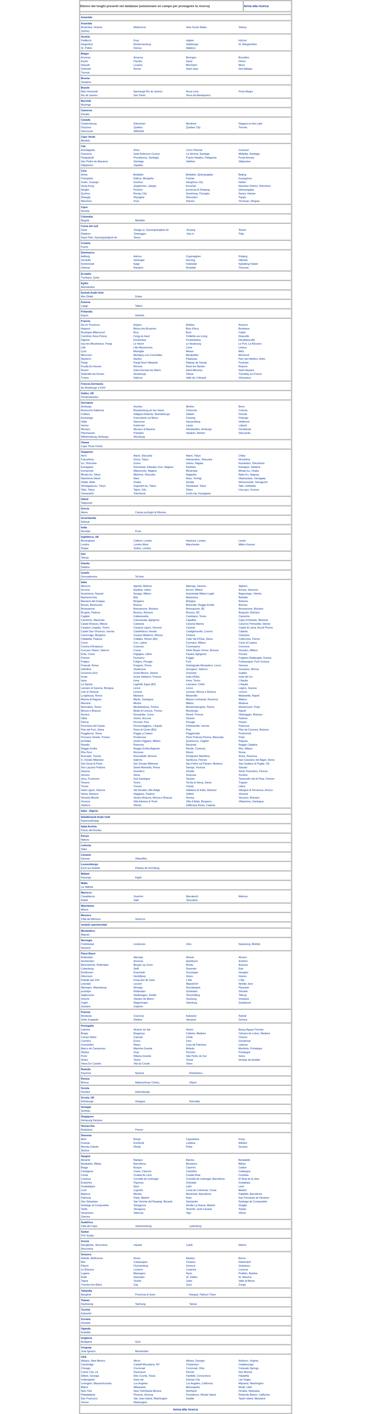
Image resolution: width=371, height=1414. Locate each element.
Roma (241, 752)
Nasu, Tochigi (194, 478)
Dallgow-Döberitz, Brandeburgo (151, 414)
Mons (241, 65)
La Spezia (87, 684)
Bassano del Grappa (93, 601)
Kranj (241, 1139)
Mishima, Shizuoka (144, 474)
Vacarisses (87, 1212)
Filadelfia (243, 1375)
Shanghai (139, 197)
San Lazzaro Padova (93, 767)
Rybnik (242, 1015)
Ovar (136, 1052)
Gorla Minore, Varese (145, 672)
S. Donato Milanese (92, 759)
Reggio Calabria (247, 744)
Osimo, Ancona (142, 718)
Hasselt (85, 65)
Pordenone (139, 737)
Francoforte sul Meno (145, 417)
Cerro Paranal (194, 150)
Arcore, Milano (194, 589)
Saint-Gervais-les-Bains (147, 370)
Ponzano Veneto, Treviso (95, 737)
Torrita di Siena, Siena (199, 782)
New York (86, 1390)
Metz (241, 351)
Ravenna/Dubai (90, 820)
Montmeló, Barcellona (198, 1193)
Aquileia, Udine (142, 589)
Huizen (242, 976)
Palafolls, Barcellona (250, 1193)
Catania (242, 631)
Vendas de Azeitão (249, 1059)
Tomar (189, 1059)
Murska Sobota (89, 1146)
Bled (83, 1139)
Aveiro (189, 1029)
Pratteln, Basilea (247, 1273)
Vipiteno (85, 805)
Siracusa (191, 774)
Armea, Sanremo (248, 589)
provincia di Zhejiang (198, 189)
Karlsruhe (139, 425)
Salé (136, 900)
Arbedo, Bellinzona (92, 1258)
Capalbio (191, 620)
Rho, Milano (245, 748)
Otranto (190, 718)
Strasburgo (139, 373)
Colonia (242, 410)
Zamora (85, 1216)
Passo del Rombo (91, 830)
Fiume (84, 246)
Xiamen (190, 201)
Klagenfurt (87, 44)
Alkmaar (138, 957)
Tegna (84, 1280)
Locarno (138, 1269)
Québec (138, 127)
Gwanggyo (140, 233)
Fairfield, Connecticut (198, 1375)
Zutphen (138, 1006)
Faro (188, 1040)
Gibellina (86, 669)
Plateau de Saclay (196, 362)
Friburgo (243, 417)
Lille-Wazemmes (143, 347)
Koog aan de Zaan (144, 979)
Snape (84, 548)
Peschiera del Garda (93, 725)
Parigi (84, 362)
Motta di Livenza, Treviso (147, 710)
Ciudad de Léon (142, 1175)
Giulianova (139, 669)
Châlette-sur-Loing (197, 336)
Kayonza (86, 1073)
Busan (242, 229)
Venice (85, 1402)
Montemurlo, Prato (249, 706)
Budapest (86, 1341)
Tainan (193, 1304)
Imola (84, 676)
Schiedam (192, 991)
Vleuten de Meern (143, 998)
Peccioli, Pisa (141, 722)
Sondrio (242, 774)
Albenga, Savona (196, 586)
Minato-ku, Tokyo (91, 474)
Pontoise (243, 362)
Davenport (140, 1372)
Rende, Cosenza (195, 748)
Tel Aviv (139, 576)
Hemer (85, 425)
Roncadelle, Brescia (145, 756)
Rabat (84, 900)
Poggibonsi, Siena (91, 733)
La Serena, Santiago (198, 153)
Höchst (242, 40)
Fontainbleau (193, 339)
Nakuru (85, 839)
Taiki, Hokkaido (247, 485)
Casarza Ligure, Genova (147, 627)
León (84, 1190)
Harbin (242, 182)
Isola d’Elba (192, 676)
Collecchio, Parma (249, 638)
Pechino (138, 189)
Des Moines (245, 1372)
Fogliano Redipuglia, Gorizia (254, 657)
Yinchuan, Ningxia (248, 201)
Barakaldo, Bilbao (91, 1163)
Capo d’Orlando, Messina (253, 620)
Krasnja (85, 1142)
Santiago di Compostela (95, 1205)
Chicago (85, 1368)
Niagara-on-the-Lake (250, 123)
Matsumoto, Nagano (145, 470)
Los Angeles (141, 1383)
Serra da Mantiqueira (198, 95)
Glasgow (140, 1101)
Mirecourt (86, 355)
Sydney (85, 31)
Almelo (190, 957)
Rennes (137, 366)
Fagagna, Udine (142, 654)
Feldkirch (86, 40)
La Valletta (87, 886)
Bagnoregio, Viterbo (249, 593)
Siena (136, 774)
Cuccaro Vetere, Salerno (95, 650)
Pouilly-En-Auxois (91, 366)
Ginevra (190, 1265)
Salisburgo (192, 44)
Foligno (85, 661)
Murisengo (192, 710)
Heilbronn (244, 421)
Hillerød (242, 260)
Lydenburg (195, 1226)
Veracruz (140, 919)
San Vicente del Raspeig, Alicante (152, 1201)
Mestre (137, 703)
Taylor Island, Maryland (251, 1398)
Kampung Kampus (91, 1120)
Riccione (138, 752)
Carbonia (138, 623)
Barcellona (139, 1163)
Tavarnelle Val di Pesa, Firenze (256, 778)
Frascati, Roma (90, 665)
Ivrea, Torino (193, 680)
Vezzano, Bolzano (248, 797)
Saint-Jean (192, 68)
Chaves (242, 1037)
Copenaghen (193, 256)
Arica (136, 150)
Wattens (190, 48)
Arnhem (243, 961)
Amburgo (86, 406)
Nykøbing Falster (248, 263)
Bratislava (86, 1129)
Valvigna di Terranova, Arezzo (255, 790)
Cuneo (137, 650)
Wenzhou (86, 201)
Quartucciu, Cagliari (197, 740)
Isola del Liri (245, 676)
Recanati (191, 744)
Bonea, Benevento (91, 604)
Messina (86, 703)
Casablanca (88, 896)
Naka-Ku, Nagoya (248, 474)
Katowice (191, 1015)
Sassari (242, 767)
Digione (85, 339)
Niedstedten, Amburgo (199, 429)
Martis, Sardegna (143, 699)
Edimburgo (87, 1101)
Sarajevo (86, 82)
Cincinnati (139, 1368)
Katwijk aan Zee (90, 979)
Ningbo (85, 189)
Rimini (189, 752)
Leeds (242, 540)
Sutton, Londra (141, 548)
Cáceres (191, 1167)
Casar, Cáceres (142, 1171)
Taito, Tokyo (88, 489)
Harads (138, 1244)
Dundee (85, 1091)
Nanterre (86, 358)
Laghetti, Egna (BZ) (144, 684)
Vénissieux (244, 377)
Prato (241, 737)
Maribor (242, 1142)
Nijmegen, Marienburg (93, 987)
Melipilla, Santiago (249, 153)
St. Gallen (191, 1277)
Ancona (85, 589)
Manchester (192, 544)
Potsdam (138, 432)
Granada (191, 1182)
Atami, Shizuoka (142, 455)
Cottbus (85, 414)
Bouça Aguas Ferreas (251, 1029)
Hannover (139, 421)
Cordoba (243, 1175)
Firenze (85, 657)
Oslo (189, 944)
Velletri (190, 793)
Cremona (243, 646)
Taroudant (192, 900)
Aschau (137, 406)
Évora (136, 1040)
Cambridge (87, 1364)
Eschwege (87, 417)
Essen (84, 61)
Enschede (139, 972)
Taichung (140, 1304)
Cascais (138, 1037)
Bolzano (243, 601)
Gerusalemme (89, 576)
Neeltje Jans (245, 983)
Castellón (191, 1171)
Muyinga (86, 104)
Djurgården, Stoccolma (94, 1244)
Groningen (192, 972)
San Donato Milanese (145, 763)
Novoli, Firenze (194, 714)
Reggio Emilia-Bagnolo (146, 748)
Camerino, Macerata (93, 620)
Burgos (137, 1167)
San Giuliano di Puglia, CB (253, 763)
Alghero (242, 586)
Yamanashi (87, 493)
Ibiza (136, 1186)
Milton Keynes (246, 544)
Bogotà (85, 220)
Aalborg (85, 256)
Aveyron (243, 324)
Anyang (190, 229)
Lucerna (243, 1269)
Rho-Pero (86, 752)
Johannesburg (143, 1226)
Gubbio (242, 672)
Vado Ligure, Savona (93, 790)
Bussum (243, 964)
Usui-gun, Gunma (248, 489)
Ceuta (84, 1175)
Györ (138, 1341)
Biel (83, 1261)
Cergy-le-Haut (141, 336)
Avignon (85, 328)
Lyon (83, 351)
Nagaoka (191, 474)
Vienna (137, 48)
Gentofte (86, 260)
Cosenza (138, 646)
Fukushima (87, 459)
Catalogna (244, 1171)
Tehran (85, 557)
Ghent (242, 61)
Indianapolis (88, 1379)
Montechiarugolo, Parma (200, 706)
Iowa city (139, 1379)
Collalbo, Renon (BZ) (145, 638)
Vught (84, 1002)
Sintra (84, 1059)
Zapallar (138, 165)
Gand (189, 61)
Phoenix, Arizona (143, 1394)
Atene (84, 512)
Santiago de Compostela (252, 1201)
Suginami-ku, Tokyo (144, 485)
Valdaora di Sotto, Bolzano (201, 790)
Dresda (242, 414)
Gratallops (244, 1182)
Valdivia (190, 161)
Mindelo (85, 140)
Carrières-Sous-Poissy (94, 336)
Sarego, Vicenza (195, 767)
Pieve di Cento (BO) (145, 729)
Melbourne (139, 27)
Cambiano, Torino (196, 616)
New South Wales (196, 27)
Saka (84, 849)
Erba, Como (88, 654)
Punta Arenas (246, 157)
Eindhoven (87, 972)
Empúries (86, 1182)
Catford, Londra (142, 540)
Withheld (139, 131)
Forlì (188, 661)
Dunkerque (139, 339)
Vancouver (87, 131)
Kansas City (193, 1379)
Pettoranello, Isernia (197, 725)
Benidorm (191, 1163)
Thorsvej (243, 267)
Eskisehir (86, 1313)
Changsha (87, 178)
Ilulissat (85, 521)
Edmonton (140, 123)
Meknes (243, 896)
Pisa (188, 729)
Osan (84, 229)
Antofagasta (88, 150)
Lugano (85, 1273)
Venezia (243, 793)
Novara (85, 714)
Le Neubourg (193, 343)
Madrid (242, 1190)
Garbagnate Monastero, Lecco (203, 665)
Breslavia (86, 1015)
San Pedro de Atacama (94, 161)
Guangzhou (245, 178)
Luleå (189, 1244)
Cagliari (85, 616)
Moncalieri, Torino (91, 706)
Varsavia (191, 1019)
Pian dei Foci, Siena (92, 729)
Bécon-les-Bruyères (144, 328)
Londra (85, 544)
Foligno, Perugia (142, 661)
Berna (241, 1258)
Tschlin (137, 1280)
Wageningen (140, 1002)
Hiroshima (244, 459)
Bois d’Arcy (192, 328)
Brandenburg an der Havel (148, 410)
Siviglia (242, 1205)
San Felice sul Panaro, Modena (204, 763)
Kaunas (85, 858)
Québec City (193, 127)
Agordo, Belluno (142, 586)
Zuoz (189, 1284)
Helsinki (139, 315)
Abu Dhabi (87, 296)
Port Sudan (87, 1235)
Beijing (242, 174)
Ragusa (242, 740)
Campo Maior (89, 1037)
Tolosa (190, 373)
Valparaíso (87, 165)
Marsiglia (138, 351)
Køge (136, 263)
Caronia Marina (195, 623)
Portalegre (244, 1052)
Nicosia (85, 210)
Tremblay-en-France (250, 373)
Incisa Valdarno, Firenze (147, 676)
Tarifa (84, 1209)
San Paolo (139, 95)
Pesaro (242, 722)
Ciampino (243, 635)
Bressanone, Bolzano (145, 608)
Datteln (190, 414)
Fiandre (137, 61)
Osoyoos (86, 127)
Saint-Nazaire (246, 370)
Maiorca (85, 1193)
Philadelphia (88, 1394)
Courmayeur (193, 646)
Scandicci (139, 771)
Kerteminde (87, 263)
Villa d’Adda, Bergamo (199, 801)
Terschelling (193, 995)
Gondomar (244, 1040)
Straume (86, 947)
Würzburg (139, 436)
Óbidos (85, 1052)
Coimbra (86, 1040)
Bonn (241, 406)
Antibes (190, 324)
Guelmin (138, 896)
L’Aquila (243, 680)
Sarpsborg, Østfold (249, 944)
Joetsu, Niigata (194, 463)
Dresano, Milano (247, 650)
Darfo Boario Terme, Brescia (202, 650)
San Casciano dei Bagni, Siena (256, 759)
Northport (191, 1390)
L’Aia (189, 979)
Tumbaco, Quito (90, 277)
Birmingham (88, 540)
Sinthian (85, 1110)
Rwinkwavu (196, 1073)
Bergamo (138, 601)
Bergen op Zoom (143, 964)
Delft (136, 968)
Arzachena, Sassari (92, 593)
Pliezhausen (88, 432)
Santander (192, 1201)
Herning (190, 260)
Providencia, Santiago (146, 157)
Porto (84, 1056)
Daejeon (86, 233)
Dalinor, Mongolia (143, 178)
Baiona (190, 1159)
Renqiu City (140, 193)
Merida (137, 1193)
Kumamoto (87, 470)
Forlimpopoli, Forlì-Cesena (253, 661)
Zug (135, 1284)
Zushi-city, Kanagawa (198, 493)
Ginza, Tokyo (140, 459)
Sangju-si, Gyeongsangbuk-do (151, 229)
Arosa (136, 1258)
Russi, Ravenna (247, 756)
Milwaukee (140, 1387)
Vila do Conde (141, 1063)
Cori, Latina (140, 642)
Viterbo (137, 805)
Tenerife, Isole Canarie (199, 1209)
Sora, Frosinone (90, 778)
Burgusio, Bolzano (249, 612)
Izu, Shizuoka (89, 463)
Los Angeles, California (199, 1383)
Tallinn (138, 305)
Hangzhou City (194, 182)
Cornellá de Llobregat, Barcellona (205, 1178)
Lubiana (190, 1142)
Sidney (242, 27)
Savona (85, 771)
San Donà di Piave (91, 763)
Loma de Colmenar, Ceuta (201, 1190)
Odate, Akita (88, 482)
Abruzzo (85, 586)
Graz (136, 40)
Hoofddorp (139, 976)
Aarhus (137, 256)
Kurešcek (138, 1142)
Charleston (192, 1364)
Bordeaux (244, 328)
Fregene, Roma (142, 665)
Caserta (190, 627)
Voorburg (191, 998)
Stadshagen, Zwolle (144, 995)
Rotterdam (87, 957)
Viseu (189, 1063)
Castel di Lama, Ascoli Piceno (255, 627)
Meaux (190, 351)
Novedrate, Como (143, 714)
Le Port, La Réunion (250, 343)
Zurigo (242, 1284)
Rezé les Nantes (195, 366)
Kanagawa (87, 467)
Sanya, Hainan (247, 193)
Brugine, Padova (90, 612)
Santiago (138, 161)
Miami (84, 1387)
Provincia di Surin (145, 1294)
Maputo (85, 934)
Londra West (140, 544)
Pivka (189, 1146)
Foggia (190, 657)
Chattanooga (245, 1364)
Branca (137, 604)
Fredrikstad (87, 944)
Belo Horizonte (89, 91)
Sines (241, 1056)
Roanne (243, 366)
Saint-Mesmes (194, 370)
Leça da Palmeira (196, 1044)
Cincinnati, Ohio (195, 1368)
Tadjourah (86, 502)
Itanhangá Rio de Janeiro (148, 91)
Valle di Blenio (246, 1280)
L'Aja (241, 979)
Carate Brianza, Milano (94, 623)
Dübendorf (244, 1261)
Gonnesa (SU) (89, 672)
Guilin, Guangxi (90, 182)
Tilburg (242, 995)
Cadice (242, 1167)
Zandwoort (244, 1002)
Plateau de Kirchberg (147, 868)
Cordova (86, 1178)
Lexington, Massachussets (96, 1383)
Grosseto (191, 672)
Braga (84, 1033)
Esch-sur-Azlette (90, 868)
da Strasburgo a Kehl (93, 387)
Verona (190, 797)
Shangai (85, 197)
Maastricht (192, 983)
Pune (138, 531)
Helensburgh (142, 1091)
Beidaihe (138, 174)
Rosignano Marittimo (198, 756)
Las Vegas (244, 1379)
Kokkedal (191, 263)
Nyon (189, 1273)
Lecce (136, 688)
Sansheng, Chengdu (198, 193)
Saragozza (139, 1205)
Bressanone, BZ (195, 608)
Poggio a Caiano (143, 733)
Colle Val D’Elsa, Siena (199, 638)
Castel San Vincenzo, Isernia (97, 631)
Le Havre (138, 343)
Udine (241, 786)
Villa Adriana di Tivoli (145, 801)
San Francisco (89, 1398)
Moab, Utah (245, 1387)
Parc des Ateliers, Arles (251, 358)
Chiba (241, 455)
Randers (138, 267)
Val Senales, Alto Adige (146, 790)
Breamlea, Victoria (91, 27)
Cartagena (87, 1171)
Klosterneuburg (142, 44)
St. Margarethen (247, 44)
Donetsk (85, 1322)
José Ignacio (88, 1351)
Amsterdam (87, 961)
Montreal (191, 123)
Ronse (137, 68)
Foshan (190, 178)
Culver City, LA (89, 1372)
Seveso (85, 774)
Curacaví (243, 150)
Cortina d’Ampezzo (92, 646)
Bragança (139, 1033)
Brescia (242, 604)
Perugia (190, 722)
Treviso (137, 786)
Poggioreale (193, 733)
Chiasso (190, 1261)
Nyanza (139, 1073)
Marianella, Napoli (248, 695)
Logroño (138, 1190)
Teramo (85, 782)
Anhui (84, 174)
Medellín (140, 220)
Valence (138, 377)
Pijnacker (243, 987)
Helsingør (139, 260)
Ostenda (86, 68)
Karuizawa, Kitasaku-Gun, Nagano (153, 467)
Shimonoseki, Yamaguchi (253, 482)
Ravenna (138, 744)
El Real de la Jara (248, 1178)
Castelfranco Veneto (145, 631)
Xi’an (136, 201)
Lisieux (242, 347)
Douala (85, 114)
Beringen (191, 57)
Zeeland (85, 1006)
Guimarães (87, 1044)
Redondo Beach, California (253, 1394)
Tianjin (242, 197)
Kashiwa (191, 467)
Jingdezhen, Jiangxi (144, 185)
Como (84, 642)
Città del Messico (91, 919)
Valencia (138, 1212)
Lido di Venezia (90, 691)
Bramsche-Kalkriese (92, 410)
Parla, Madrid (141, 1197)
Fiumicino (139, 657)
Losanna (191, 1269)
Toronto (242, 127)
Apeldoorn (192, 961)
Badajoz (138, 1159)
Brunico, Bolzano (143, 612)
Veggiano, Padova (144, 793)
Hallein (190, 40)
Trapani (242, 782)
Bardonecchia (89, 597)
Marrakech (192, 896)
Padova (242, 718)
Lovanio (138, 65)
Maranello (191, 695)
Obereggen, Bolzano (250, 714)
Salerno (137, 759)
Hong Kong (87, 185)
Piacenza (243, 725)
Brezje (137, 1139)
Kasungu (86, 877)
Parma (84, 722)
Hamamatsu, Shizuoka (199, 459)
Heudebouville (246, 339)
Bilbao (242, 1163)
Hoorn (189, 976)
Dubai (138, 296)
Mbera (84, 909)
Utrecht (85, 998)
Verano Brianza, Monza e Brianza (152, 797)
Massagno (139, 1273)
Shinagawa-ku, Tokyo (93, 485)
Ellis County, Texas (144, 1375)
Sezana (242, 1146)
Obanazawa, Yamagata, (252, 478)
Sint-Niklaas (245, 68)
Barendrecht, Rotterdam (95, 964)
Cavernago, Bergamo (93, 635)
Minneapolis (193, 1387)
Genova (243, 665)
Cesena (190, 635)
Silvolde (243, 991)
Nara (136, 478)
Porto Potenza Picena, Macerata (204, 737)
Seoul (137, 237)
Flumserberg (140, 1265)
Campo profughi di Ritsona (150, 512)
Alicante (85, 1159)
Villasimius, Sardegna (251, 801)
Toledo (242, 1209)
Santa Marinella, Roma (146, 767)
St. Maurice (245, 1277)
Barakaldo (244, 1159)
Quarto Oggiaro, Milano (146, 740)
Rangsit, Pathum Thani (202, 1294)
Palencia (86, 1197)
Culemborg (87, 968)
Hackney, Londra (195, 540)
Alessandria (87, 287)
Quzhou (85, 193)
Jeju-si (190, 233)
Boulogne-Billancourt (93, 332)
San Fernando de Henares (253, 1197)
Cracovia (138, 1015)
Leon (241, 1186)
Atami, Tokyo (193, 455)
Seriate (190, 771)
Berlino (190, 406)
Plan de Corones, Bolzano (253, 729)
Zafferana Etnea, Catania (200, 805)
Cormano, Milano (196, 642)
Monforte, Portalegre (250, 1048)
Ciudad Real (193, 1175)
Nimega (137, 987)
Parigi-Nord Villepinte (145, 362)
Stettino (137, 1019)
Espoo (84, 315)
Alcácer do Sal (141, 1029)
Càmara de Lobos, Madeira (254, 1033)
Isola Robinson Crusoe (146, 153)
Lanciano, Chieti (195, 684)
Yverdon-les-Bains (91, 1284)
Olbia (84, 718)
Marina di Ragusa (91, 699)
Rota (188, 1197)
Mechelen (191, 65)
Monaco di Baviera (144, 429)
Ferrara (242, 654)
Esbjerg (242, 256)
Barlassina (192, 597)
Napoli (242, 710)
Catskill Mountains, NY (147, 1364)
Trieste (190, 786)
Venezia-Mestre (90, 797)
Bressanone (88, 608)
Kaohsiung (87, 1304)
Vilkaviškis (141, 858)
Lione (189, 347)
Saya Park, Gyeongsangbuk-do (99, 237)
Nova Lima (192, 91)
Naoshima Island (90, 478)
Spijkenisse (87, 995)
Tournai (85, 72)
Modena (243, 703)
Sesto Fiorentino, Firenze (253, 771)
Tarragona (139, 1209)
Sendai (190, 482)
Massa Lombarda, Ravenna (202, 699)
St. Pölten (86, 48)
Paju (241, 233)
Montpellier (192, 355)
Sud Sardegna (141, 778)
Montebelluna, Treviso (146, 706)
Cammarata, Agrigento (146, 620)
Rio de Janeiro (89, 95)
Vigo (188, 1212)
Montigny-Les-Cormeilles (147, 355)
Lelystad (86, 983)
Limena (137, 691)
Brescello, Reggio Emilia (200, 604)
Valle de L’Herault (196, 377)
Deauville (243, 336)
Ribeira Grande (142, 1056)
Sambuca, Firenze (196, 759)
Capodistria (192, 1139)
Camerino (244, 616)
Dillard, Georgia (90, 1375)
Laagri (84, 305)
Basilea (190, 1258)
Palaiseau (191, 358)
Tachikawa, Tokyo (196, 485)
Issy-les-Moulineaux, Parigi (96, 343)
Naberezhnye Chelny (147, 1082)
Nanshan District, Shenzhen (254, 185)
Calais (242, 332)
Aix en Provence (90, 324)
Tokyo (189, 489)
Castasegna (140, 1261)
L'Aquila (243, 684)
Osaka (137, 482)
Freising (190, 417)
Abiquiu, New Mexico (93, 1360)
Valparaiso (244, 161)
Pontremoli (244, 733)
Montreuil (243, 355)
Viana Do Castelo (91, 1063)
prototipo (86, 740)
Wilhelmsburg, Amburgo (95, 436)
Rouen (84, 370)
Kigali (138, 877)
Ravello (85, 744)
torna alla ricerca (256, 6)
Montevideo (142, 1351)
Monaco (85, 429)
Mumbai (85, 531)
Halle (84, 421)
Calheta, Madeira (196, 1033)
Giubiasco (244, 1265)
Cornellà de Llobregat (145, 1178)
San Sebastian (89, 1201)
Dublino (85, 567)
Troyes (85, 377)
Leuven (137, 983)
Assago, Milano (142, 593)
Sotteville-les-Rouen (92, 373)
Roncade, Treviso (91, 756)
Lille (83, 347)
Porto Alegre (246, 91)
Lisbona (85, 1029)
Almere (242, 957)
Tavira (136, 1059)
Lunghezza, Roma (91, 695)
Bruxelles (243, 57)
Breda (189, 964)
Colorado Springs (248, 1368)
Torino (137, 782)
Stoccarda (244, 432)
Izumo (137, 463)
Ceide (189, 1037)
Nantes (137, 358)
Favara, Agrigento (196, 654)
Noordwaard (193, 987)
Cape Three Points (92, 446)
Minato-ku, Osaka (248, 470)
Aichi (84, 455)
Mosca (84, 1082)
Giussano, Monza (248, 669)
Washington (140, 1402)
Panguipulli (87, 157)
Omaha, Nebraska (249, 1390)
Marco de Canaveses (93, 1048)
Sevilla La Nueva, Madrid (200, 1205)
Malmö (242, 1244)
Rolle (84, 1277)
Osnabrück (244, 429)
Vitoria (242, 1212)
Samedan (139, 1277)
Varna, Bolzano (89, 793)
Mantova (138, 695)
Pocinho (190, 1052)
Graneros (86, 153)
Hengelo (243, 972)
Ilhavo (136, 1044)
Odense (85, 267)
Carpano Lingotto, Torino (95, 627)
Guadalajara (88, 1186)
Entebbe (86, 1332)
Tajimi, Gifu (139, 489)
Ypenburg (191, 1002)
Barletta (242, 597)
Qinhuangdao (246, 189)
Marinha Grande (142, 1048)
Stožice (85, 1150)
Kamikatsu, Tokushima (251, 463)
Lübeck (242, 425)
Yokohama (139, 493)
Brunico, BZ (192, 612)
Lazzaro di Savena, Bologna (97, 688)
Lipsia (189, 425)
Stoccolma (87, 1248)
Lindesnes (139, 944)
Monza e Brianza (91, 710)
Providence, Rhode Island (201, 1394)
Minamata (191, 470)
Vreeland (243, 998)
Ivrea (136, 680)
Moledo (190, 1048)
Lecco (189, 688)
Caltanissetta (141, 616)
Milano (190, 703)
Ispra (84, 680)
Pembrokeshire (89, 397)
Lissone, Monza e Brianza (201, 691)
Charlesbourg (89, 123)
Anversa (85, 57)
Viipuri (192, 1082)
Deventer (191, 968)
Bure (188, 332)
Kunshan (191, 185)
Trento (84, 786)
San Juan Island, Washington (151, 1398)
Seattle (190, 1398)
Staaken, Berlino (195, 432)
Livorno (242, 691)
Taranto (190, 778)
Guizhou (138, 182)
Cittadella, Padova (91, 638)
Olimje (137, 1146)
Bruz (136, 332)
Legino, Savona (247, 688)
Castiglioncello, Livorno (199, 631)
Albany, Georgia (195, 1360)
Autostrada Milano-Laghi (200, 593)
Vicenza (85, 801)
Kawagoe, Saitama (249, 467)
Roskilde (191, 267)
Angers (137, 324)
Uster (189, 1280)
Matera (242, 699)
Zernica (242, 1019)
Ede (240, 968)
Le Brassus (87, 1269)
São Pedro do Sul (196, 1056)
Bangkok (86, 1294)
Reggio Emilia (89, 748)
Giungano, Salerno (197, 669)
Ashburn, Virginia (248, 1360)
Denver (190, 1372)
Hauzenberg (193, 421)
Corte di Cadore (247, 642)
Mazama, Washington (251, 1383)
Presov (139, 1129)
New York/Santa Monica (147, 1390)
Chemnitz (191, 410)
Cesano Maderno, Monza (148, 635)
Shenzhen (192, 197)
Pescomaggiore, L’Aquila (147, 725)
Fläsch (84, 1265)
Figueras (138, 1182)
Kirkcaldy (194, 1101)
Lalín (189, 1186)
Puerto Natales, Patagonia (201, 157)
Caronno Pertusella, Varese (254, 623)
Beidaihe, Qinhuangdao (199, 174)
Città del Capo (89, 1226)
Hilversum (87, 976)
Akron (137, 1360)
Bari (135, 597)
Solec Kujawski (89, 1019)
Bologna (190, 601)
